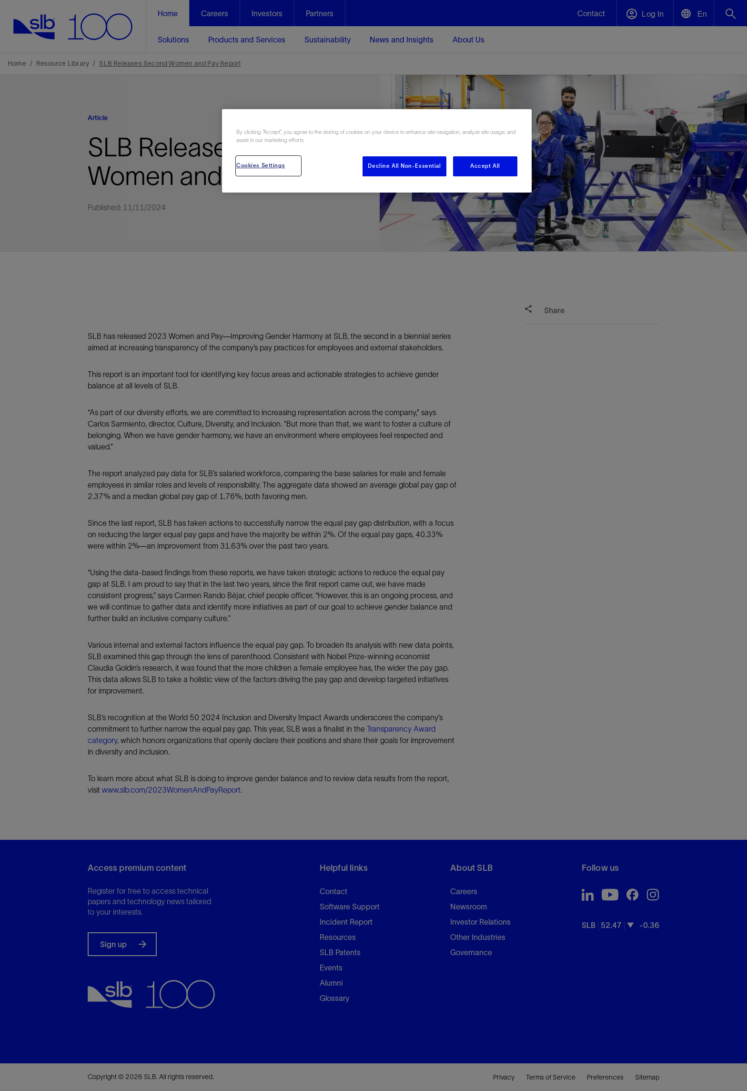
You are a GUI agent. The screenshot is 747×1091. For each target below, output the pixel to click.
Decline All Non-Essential (404, 166)
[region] (377, 151)
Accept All (485, 166)
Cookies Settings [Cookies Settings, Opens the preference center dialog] (260, 165)
